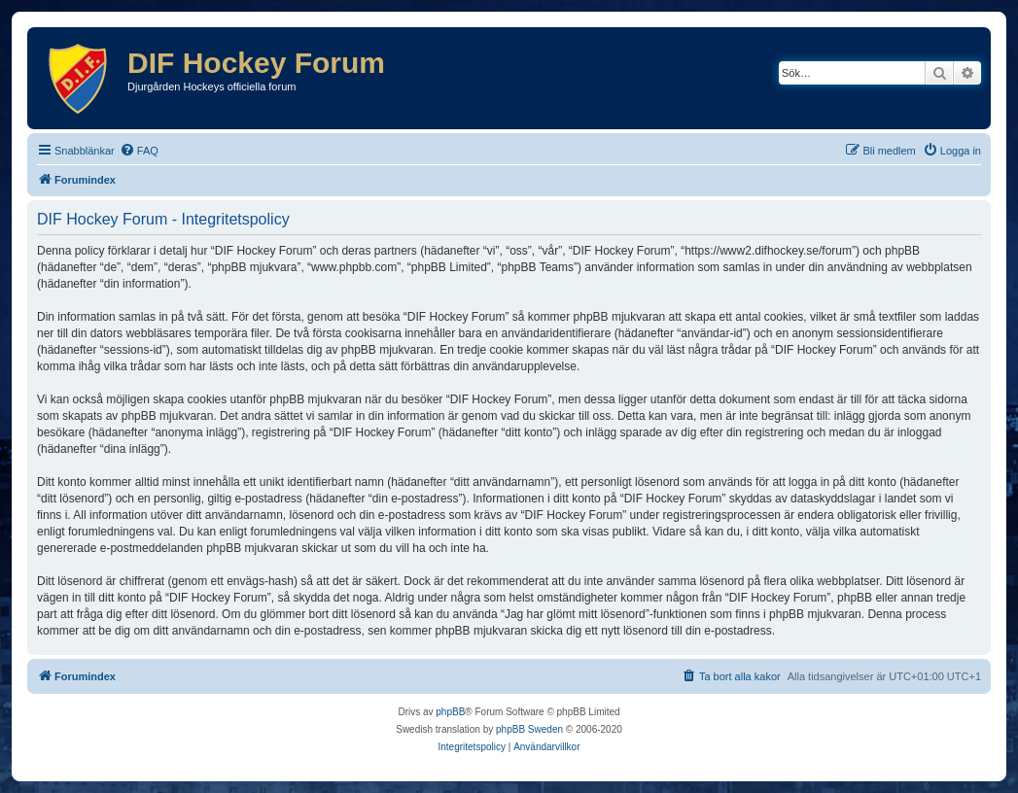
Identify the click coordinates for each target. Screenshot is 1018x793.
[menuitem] (139, 150)
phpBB (450, 712)
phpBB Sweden (529, 729)
